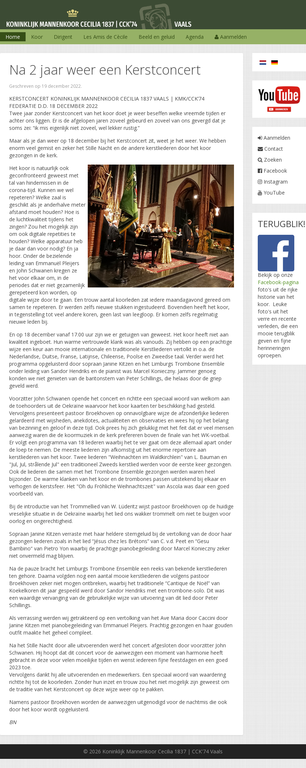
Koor (37, 36)
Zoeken (270, 159)
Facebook (272, 170)
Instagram (273, 181)
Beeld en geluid (157, 36)
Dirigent (63, 36)
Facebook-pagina (278, 282)
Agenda (195, 36)
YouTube (271, 192)
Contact (270, 148)
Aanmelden (231, 36)
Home (12, 36)
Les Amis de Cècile (105, 36)
